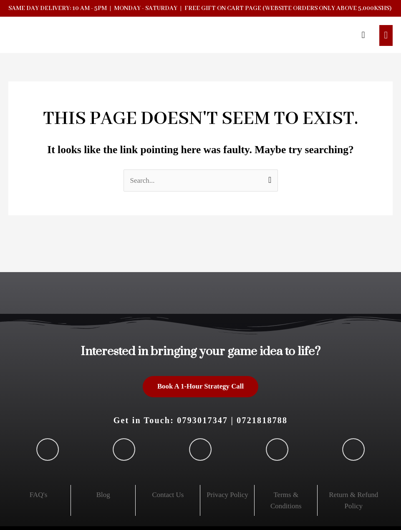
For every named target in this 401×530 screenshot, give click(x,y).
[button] (363, 35)
